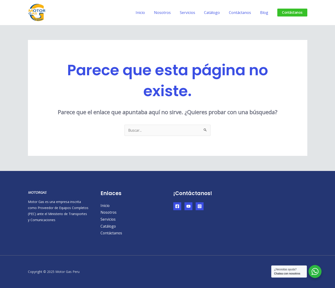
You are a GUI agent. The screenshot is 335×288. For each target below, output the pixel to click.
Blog (265, 12)
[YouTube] (188, 206)
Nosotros (169, 12)
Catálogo (216, 12)
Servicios (193, 12)
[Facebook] (177, 206)
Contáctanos (242, 12)
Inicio (149, 12)
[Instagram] (200, 206)
